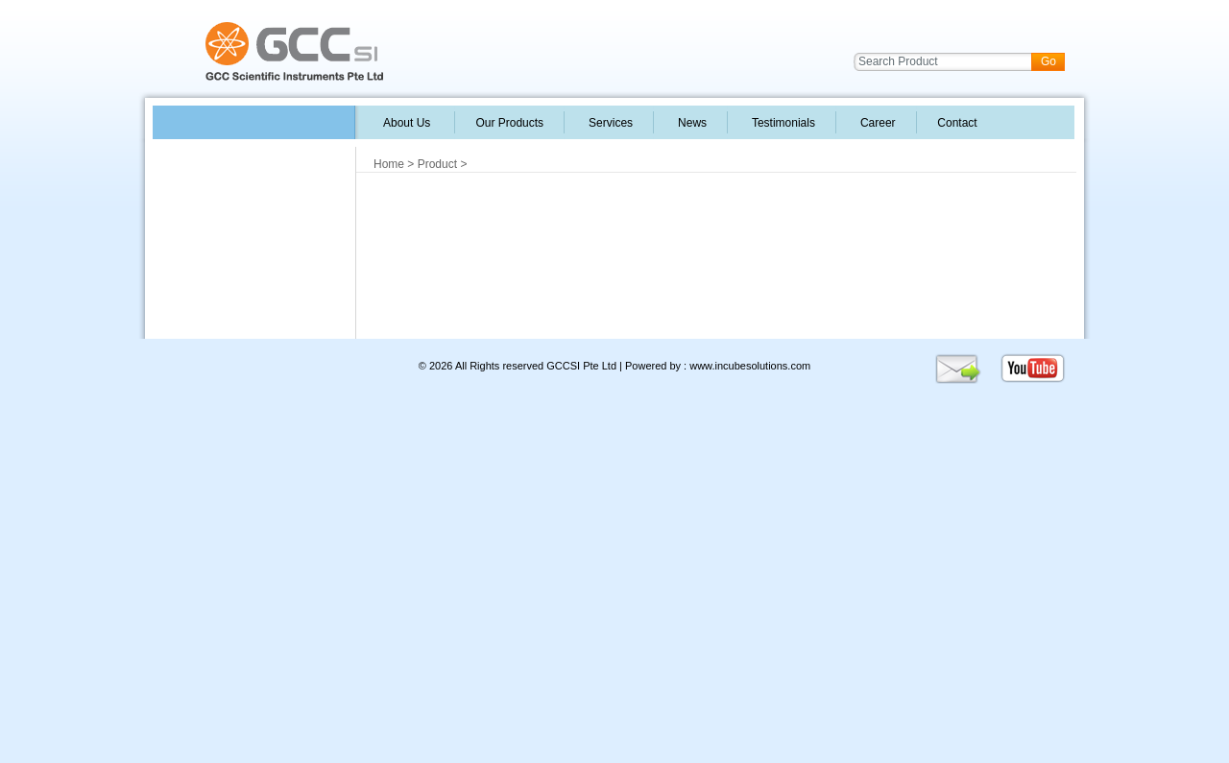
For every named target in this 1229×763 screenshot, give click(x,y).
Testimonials (781, 123)
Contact (955, 123)
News (690, 123)
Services (609, 123)
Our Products (509, 123)
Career (876, 123)
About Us (407, 123)
